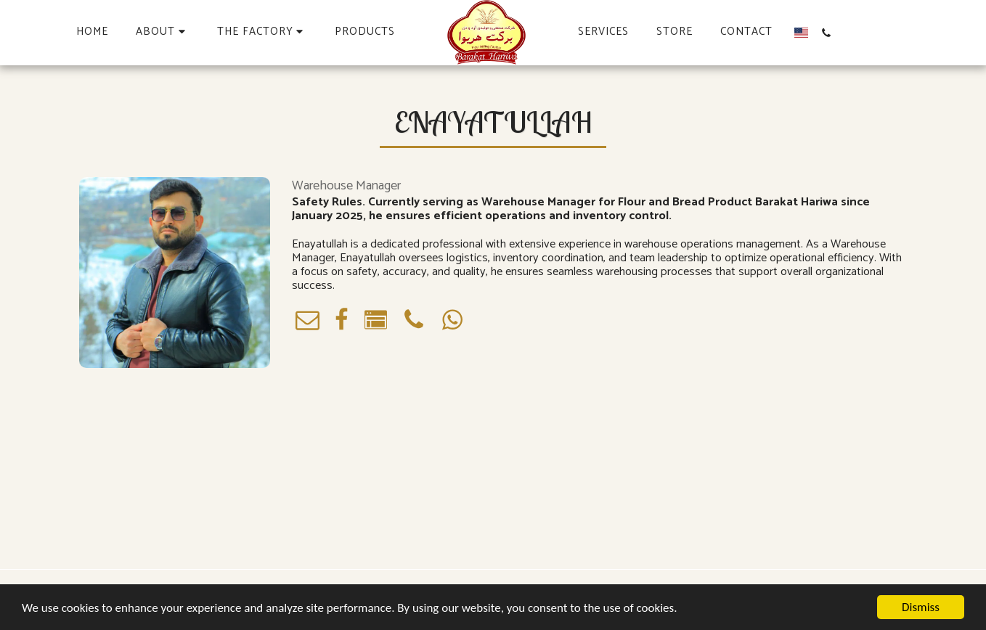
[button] (162, 32)
